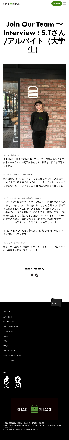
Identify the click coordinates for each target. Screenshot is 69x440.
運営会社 (6, 336)
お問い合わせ (7, 317)
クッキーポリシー (9, 331)
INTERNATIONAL (9, 322)
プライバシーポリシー (10, 326)
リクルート (7, 341)
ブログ (5, 346)
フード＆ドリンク (9, 350)
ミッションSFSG (9, 360)
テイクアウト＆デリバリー (12, 355)
